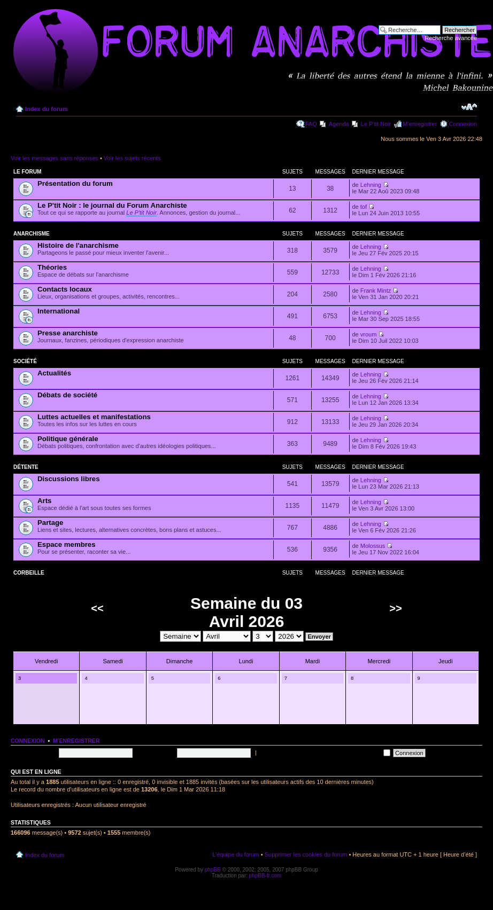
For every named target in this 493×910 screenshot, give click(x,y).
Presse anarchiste (67, 333)
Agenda (339, 124)
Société (25, 361)
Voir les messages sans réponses (54, 158)
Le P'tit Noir (376, 124)
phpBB (213, 870)
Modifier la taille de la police (469, 107)
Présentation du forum (75, 183)
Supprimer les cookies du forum (306, 854)
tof (363, 206)
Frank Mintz (375, 290)
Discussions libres (68, 479)
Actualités (54, 373)
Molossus (372, 546)
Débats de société (67, 395)
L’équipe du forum (235, 854)
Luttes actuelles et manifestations (94, 417)
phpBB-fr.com (265, 875)
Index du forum (46, 109)
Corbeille (28, 573)
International (58, 311)
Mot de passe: (155, 752)
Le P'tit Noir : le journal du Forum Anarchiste (112, 205)
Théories (52, 267)
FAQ (311, 124)
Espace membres (66, 544)
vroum (368, 334)
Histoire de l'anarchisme (78, 245)
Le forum (27, 172)
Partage (50, 523)
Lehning (370, 185)
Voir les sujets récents (132, 158)
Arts (44, 501)
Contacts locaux (64, 289)
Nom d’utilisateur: (33, 752)
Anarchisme (31, 234)
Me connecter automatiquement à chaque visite (324, 752)
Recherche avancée (451, 38)
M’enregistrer (420, 124)
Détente (25, 467)
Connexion (463, 124)
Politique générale (67, 439)
